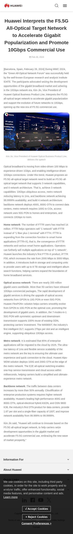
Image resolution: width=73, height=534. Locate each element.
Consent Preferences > (36, 523)
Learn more (10, 497)
